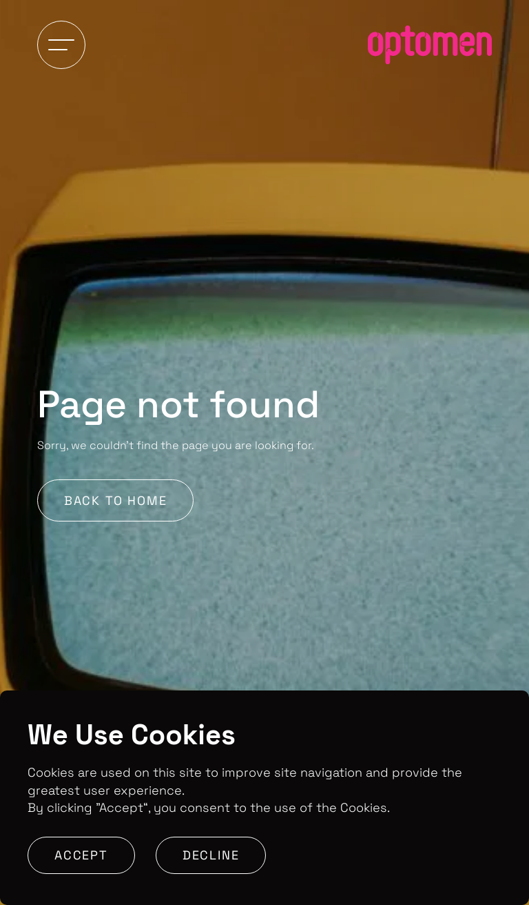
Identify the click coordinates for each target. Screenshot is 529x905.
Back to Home (115, 500)
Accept (81, 855)
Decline (211, 855)
